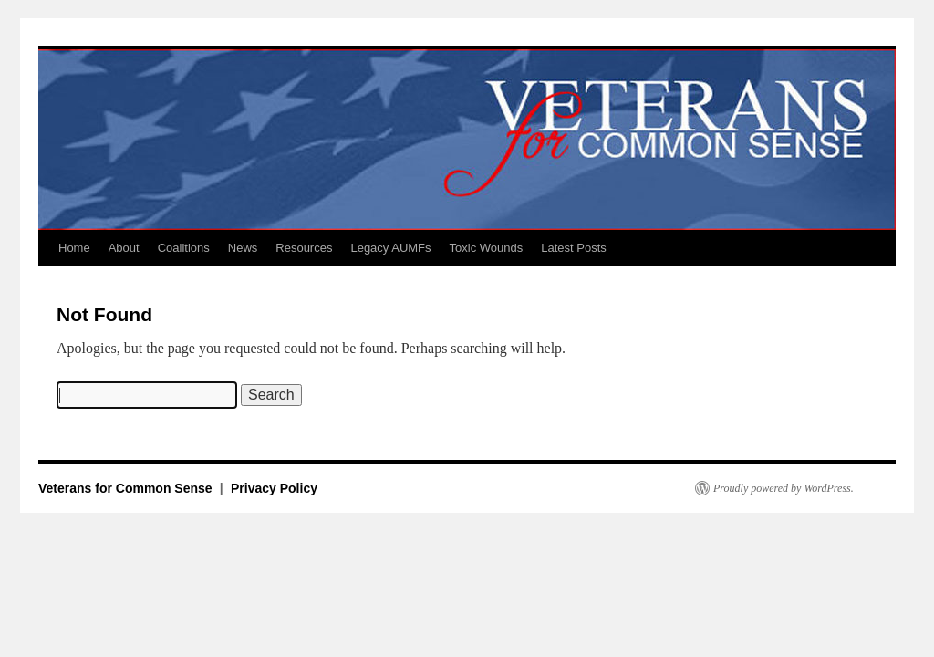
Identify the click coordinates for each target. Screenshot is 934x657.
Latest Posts (574, 248)
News (243, 248)
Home (74, 248)
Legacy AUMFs (390, 248)
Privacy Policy (274, 488)
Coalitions (184, 248)
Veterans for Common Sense (127, 488)
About (124, 248)
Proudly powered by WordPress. (783, 488)
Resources (303, 248)
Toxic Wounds (487, 248)
